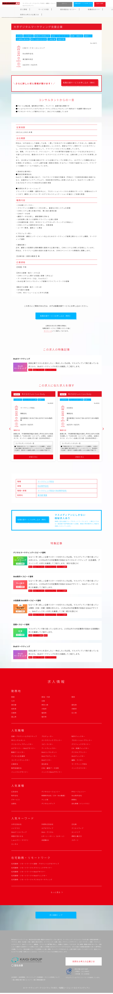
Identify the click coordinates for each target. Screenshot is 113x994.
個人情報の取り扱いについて (22, 981)
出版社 (13, 804)
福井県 (44, 717)
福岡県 (44, 713)
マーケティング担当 (46, 482)
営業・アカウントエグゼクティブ (24, 737)
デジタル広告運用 (18, 757)
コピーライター (47, 745)
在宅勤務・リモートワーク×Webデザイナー (28, 872)
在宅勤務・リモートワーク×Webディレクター (29, 876)
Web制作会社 (43, 486)
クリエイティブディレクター (22, 745)
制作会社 (14, 796)
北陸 (43, 701)
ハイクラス (15, 829)
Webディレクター (78, 757)
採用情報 (22, 978)
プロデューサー (47, 737)
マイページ (48, 331)
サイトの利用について (52, 978)
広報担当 (14, 764)
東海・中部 (45, 697)
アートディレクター (48, 749)
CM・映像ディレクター (80, 749)
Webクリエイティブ (19, 833)
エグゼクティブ (47, 829)
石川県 (74, 713)
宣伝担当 (44, 764)
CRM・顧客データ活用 (50, 768)
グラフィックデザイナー (81, 745)
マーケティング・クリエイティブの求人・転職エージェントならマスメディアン (57, 988)
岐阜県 (13, 709)
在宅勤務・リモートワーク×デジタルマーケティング (31, 880)
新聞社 (74, 800)
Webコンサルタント (49, 753)
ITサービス (15, 800)
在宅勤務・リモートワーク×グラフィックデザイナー (31, 868)
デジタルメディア (48, 804)
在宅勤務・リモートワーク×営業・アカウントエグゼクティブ (35, 864)
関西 (73, 697)
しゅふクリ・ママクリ (19, 841)
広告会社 (14, 792)
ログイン (64, 3)
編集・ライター (77, 760)
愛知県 (74, 705)
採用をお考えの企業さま (100, 9)
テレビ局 (44, 800)
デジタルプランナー (79, 753)
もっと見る (55, 892)
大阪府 (44, 709)
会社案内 (14, 978)
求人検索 (100, 3)
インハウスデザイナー (19, 772)
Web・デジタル (47, 833)
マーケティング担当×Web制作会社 (52, 491)
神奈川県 (44, 705)
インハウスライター (79, 768)
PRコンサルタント (18, 741)
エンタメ (14, 844)
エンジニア (76, 833)
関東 (45, 495)
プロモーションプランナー (82, 741)
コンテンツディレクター (20, 760)
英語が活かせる (17, 837)
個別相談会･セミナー (42, 9)
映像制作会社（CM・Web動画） (53, 796)
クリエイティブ (77, 829)
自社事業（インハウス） (81, 804)
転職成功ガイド (62, 9)
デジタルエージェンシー (50, 792)
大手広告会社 (16, 825)
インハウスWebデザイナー (51, 772)
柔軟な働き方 (77, 837)
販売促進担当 (16, 768)
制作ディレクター (78, 737)
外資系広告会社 (47, 825)
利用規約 (40, 978)
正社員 (74, 825)
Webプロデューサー (49, 757)
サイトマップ (31, 978)
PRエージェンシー (79, 792)
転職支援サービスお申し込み (83, 3)
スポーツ (75, 841)
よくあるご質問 (80, 9)
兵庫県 (13, 713)
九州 (13, 701)
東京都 (40, 495)
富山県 (13, 717)
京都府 (74, 709)
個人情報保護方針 (39, 981)
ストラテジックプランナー (51, 741)
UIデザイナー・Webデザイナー (23, 749)
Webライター (46, 760)
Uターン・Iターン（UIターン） (53, 837)
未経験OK (45, 841)
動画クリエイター (18, 753)
